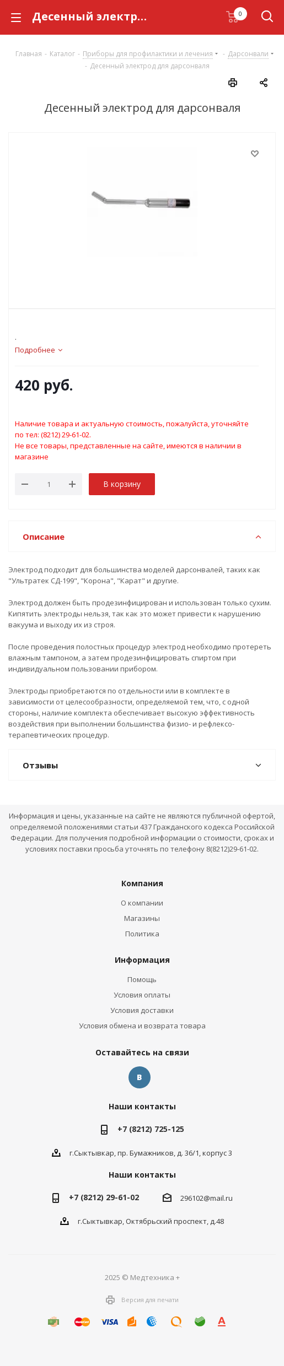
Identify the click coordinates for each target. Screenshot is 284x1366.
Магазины (142, 918)
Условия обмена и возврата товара (142, 1026)
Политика (142, 934)
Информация (142, 960)
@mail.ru (218, 1198)
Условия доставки (142, 1010)
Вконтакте (139, 1077)
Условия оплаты (142, 995)
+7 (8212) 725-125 (150, 1129)
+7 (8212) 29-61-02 (104, 1197)
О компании (142, 903)
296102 (191, 1198)
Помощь (142, 979)
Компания (142, 883)
